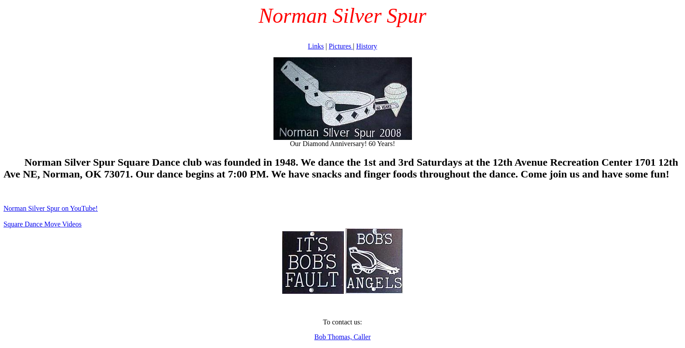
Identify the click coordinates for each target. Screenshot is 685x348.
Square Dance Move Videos (42, 224)
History (366, 46)
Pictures (341, 46)
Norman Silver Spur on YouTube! (50, 208)
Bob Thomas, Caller (342, 337)
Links (316, 46)
